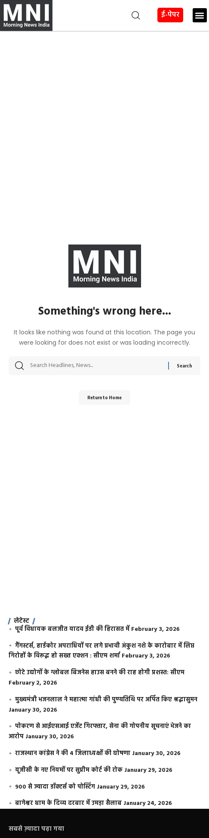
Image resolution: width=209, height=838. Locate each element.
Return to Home (104, 397)
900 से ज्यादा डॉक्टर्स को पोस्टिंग (55, 787)
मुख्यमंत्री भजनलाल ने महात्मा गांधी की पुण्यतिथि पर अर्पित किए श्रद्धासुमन (106, 700)
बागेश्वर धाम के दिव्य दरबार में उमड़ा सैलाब (68, 803)
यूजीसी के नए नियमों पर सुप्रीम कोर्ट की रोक (69, 770)
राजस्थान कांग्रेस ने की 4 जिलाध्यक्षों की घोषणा (72, 753)
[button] (97, 15)
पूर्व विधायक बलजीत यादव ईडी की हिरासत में (72, 629)
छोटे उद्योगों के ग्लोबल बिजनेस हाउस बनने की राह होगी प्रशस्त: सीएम (99, 673)
